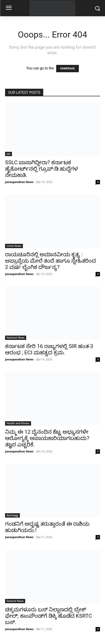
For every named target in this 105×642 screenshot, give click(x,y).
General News (15, 601)
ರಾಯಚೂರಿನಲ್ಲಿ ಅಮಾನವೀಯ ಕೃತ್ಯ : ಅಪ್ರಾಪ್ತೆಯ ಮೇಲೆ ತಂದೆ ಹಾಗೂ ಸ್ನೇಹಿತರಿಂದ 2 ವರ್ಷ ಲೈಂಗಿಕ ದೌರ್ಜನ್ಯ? (50, 260)
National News (16, 337)
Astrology (12, 515)
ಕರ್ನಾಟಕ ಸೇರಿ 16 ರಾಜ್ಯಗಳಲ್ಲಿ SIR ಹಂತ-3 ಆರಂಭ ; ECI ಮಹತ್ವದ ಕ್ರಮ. (49, 349)
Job (8, 154)
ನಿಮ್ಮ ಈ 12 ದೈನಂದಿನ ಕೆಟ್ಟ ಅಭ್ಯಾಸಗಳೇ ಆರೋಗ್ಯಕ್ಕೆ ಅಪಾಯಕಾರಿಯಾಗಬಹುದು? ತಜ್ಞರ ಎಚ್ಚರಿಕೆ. (47, 438)
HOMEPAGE (67, 68)
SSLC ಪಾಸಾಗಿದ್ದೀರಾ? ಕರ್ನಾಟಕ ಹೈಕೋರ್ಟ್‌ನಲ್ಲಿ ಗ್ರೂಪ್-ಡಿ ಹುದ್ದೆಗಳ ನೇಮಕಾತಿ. (41, 168)
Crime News (14, 246)
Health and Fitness (18, 423)
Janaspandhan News (19, 182)
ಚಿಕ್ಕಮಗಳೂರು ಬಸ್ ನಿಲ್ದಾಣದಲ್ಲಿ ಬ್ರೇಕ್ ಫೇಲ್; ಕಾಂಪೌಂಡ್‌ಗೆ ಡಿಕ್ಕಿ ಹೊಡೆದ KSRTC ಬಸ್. (48, 616)
